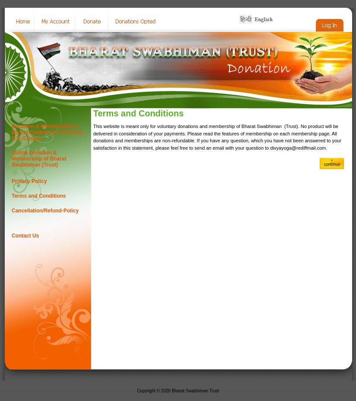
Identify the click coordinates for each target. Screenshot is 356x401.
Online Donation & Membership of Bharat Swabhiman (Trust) (39, 159)
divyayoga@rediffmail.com (298, 148)
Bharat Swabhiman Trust (195, 390)
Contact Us (25, 236)
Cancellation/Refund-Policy (45, 211)
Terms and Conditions (39, 196)
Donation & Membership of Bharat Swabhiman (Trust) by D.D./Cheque (47, 132)
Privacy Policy (29, 181)
